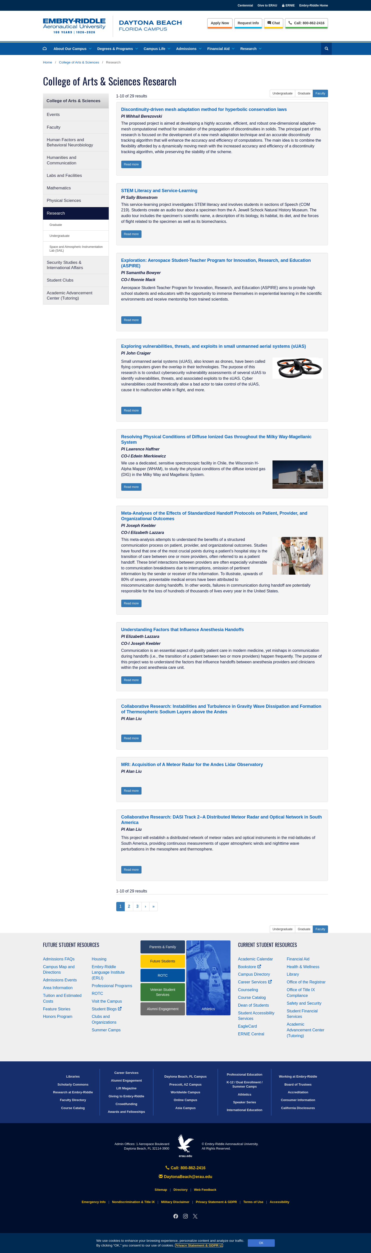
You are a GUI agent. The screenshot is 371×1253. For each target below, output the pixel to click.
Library (293, 974)
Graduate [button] (304, 93)
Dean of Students (253, 1005)
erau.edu (185, 1146)
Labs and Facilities (64, 175)
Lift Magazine (126, 1088)
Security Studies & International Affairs (65, 265)
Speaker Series (244, 1102)
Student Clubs (60, 280)
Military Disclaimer (175, 1202)
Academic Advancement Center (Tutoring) (69, 296)
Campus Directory (254, 974)
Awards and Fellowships (126, 1112)
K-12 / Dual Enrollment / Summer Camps (244, 1084)
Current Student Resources (267, 945)
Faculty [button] (320, 93)
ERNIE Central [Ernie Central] (251, 1034)
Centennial (245, 5)
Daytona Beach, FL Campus (185, 1076)
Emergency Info (94, 1202)
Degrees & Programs (117, 49)
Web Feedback (205, 1190)
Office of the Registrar (306, 982)
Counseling (248, 990)
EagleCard (247, 1026)
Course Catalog (252, 997)
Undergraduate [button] (282, 93)
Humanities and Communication (61, 160)
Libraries (73, 1076)
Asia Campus (185, 1108)
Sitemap (161, 1190)
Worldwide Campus (185, 1092)
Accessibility (279, 1202)
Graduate (56, 225)
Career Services (255, 982)
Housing (99, 959)
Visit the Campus (107, 1001)
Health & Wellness (303, 967)
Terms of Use (253, 1202)
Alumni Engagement (162, 1009)
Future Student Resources (71, 945)
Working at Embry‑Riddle (298, 1076)
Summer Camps (106, 1030)
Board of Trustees (298, 1084)
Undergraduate (60, 236)
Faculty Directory (73, 1100)
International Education (244, 1110)
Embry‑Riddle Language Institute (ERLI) (108, 972)
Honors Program (57, 1016)
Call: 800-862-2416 (186, 1168)
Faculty (53, 127)
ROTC (97, 993)
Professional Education (244, 1074)
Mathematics (59, 188)
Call (306, 22)
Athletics (244, 1094)
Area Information (57, 988)
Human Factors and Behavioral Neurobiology (70, 142)
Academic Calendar (255, 959)
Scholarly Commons (73, 1084)
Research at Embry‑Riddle (73, 1092)
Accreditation (298, 1092)
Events (53, 114)
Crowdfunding (126, 1104)
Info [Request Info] (248, 23)
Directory (181, 1190)
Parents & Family (162, 947)
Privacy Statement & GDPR (199, 1245)
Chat (274, 23)
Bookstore (249, 967)
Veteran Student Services (162, 992)
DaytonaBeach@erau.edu (185, 1177)
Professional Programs (112, 986)
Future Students (162, 961)
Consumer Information (298, 1100)
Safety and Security (304, 1003)
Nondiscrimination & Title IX (133, 1202)
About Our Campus (72, 49)
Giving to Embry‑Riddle (126, 1096)
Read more (131, 164)
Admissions (188, 49)
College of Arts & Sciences (79, 62)
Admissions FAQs (58, 959)
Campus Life (157, 49)
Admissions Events (60, 980)
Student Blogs (107, 1009)
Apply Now (220, 23)
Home (47, 62)
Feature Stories (56, 1009)
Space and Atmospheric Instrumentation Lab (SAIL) (76, 248)
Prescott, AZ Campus (186, 1084)
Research (250, 49)
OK (261, 1243)
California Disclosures (298, 1108)
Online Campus (185, 1100)
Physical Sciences (64, 200)
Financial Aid (220, 49)
